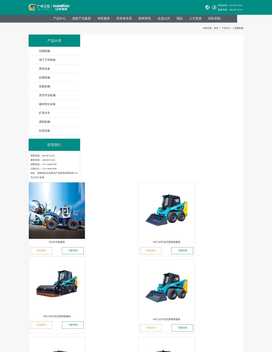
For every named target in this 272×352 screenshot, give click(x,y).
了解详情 (124, 96)
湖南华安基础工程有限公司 (45, 286)
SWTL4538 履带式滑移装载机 (110, 228)
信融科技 (198, 336)
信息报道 (79, 320)
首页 (212, 29)
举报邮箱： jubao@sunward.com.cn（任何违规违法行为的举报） (156, 305)
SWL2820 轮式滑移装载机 (163, 88)
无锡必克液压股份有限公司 (45, 296)
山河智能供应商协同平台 (137, 320)
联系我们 (131, 271)
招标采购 (230, 19)
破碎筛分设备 (107, 310)
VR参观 (79, 315)
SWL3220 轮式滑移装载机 (111, 158)
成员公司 (79, 286)
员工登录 (141, 315)
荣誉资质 (79, 310)
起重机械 (104, 296)
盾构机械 (104, 320)
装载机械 (235, 29)
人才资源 (211, 19)
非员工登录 (153, 315)
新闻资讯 (159, 19)
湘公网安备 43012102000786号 (139, 336)
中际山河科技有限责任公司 (45, 281)
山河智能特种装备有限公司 (45, 291)
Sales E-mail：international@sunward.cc (144, 291)
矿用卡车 (104, 315)
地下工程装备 (107, 286)
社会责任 (79, 305)
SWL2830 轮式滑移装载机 (215, 88)
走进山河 (178, 19)
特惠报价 (97, 96)
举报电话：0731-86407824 (138, 286)
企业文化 (79, 301)
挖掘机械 (104, 281)
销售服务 (117, 19)
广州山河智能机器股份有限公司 (47, 305)
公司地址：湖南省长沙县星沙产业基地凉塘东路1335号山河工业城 (158, 310)
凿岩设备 (104, 291)
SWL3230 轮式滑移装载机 (163, 158)
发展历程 (79, 291)
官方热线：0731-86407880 (138, 281)
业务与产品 (107, 271)
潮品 (195, 19)
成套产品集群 (94, 19)
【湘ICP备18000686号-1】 (169, 336)
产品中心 (72, 19)
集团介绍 (79, 281)
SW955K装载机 (111, 88)
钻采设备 (104, 325)
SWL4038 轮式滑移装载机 (215, 158)
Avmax (35, 301)
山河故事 (79, 296)
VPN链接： (131, 315)
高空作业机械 (107, 305)
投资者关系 (138, 19)
